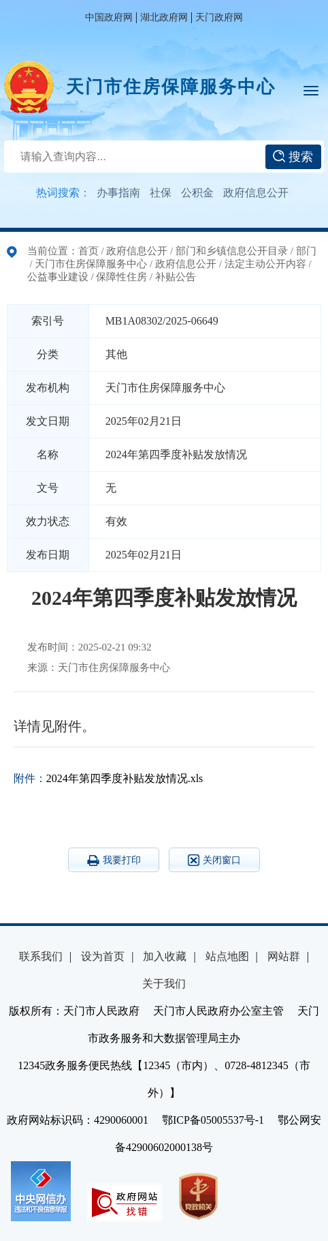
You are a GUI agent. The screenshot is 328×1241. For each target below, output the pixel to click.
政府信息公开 (256, 192)
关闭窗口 (214, 860)
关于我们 (164, 983)
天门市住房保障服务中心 (171, 87)
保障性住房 (121, 276)
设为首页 (103, 956)
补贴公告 (175, 276)
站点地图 (227, 956)
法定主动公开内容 (265, 263)
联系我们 (41, 956)
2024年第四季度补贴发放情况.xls (124, 778)
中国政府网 (109, 17)
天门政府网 (219, 17)
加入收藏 (164, 956)
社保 (160, 192)
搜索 (293, 157)
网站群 (283, 956)
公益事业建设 (57, 276)
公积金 (197, 192)
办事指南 (118, 192)
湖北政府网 (164, 17)
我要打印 (114, 860)
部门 (306, 250)
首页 (88, 250)
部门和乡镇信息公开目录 (232, 250)
